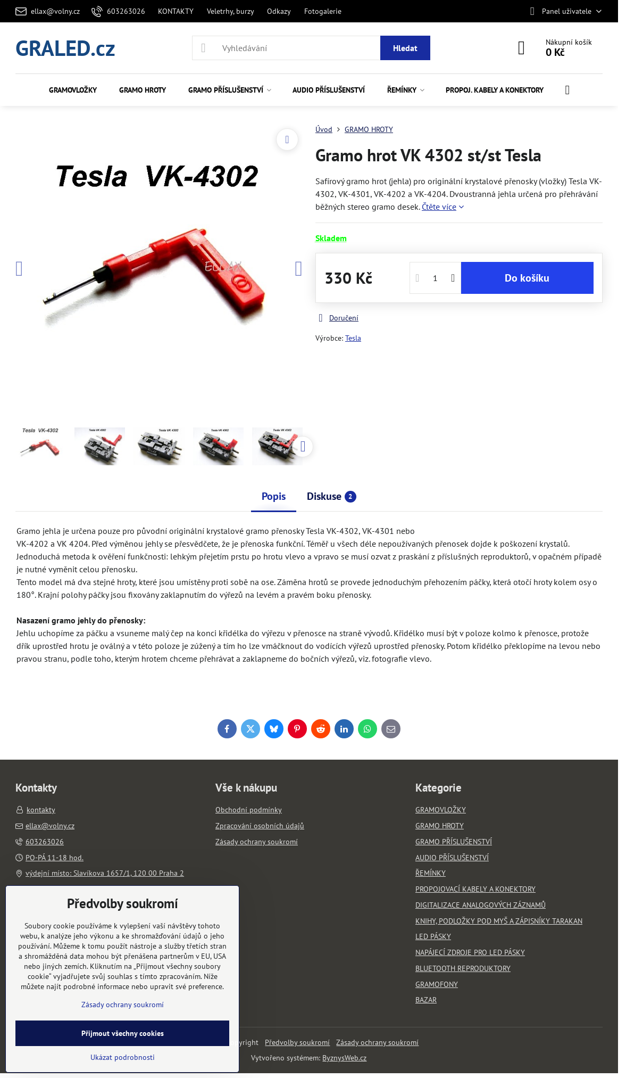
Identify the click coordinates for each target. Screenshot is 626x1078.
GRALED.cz (65, 48)
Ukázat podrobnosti (122, 1057)
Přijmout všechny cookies (122, 1033)
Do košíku (527, 278)
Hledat (405, 48)
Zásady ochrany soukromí (377, 1042)
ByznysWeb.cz (344, 1058)
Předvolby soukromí (297, 1042)
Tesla (353, 338)
